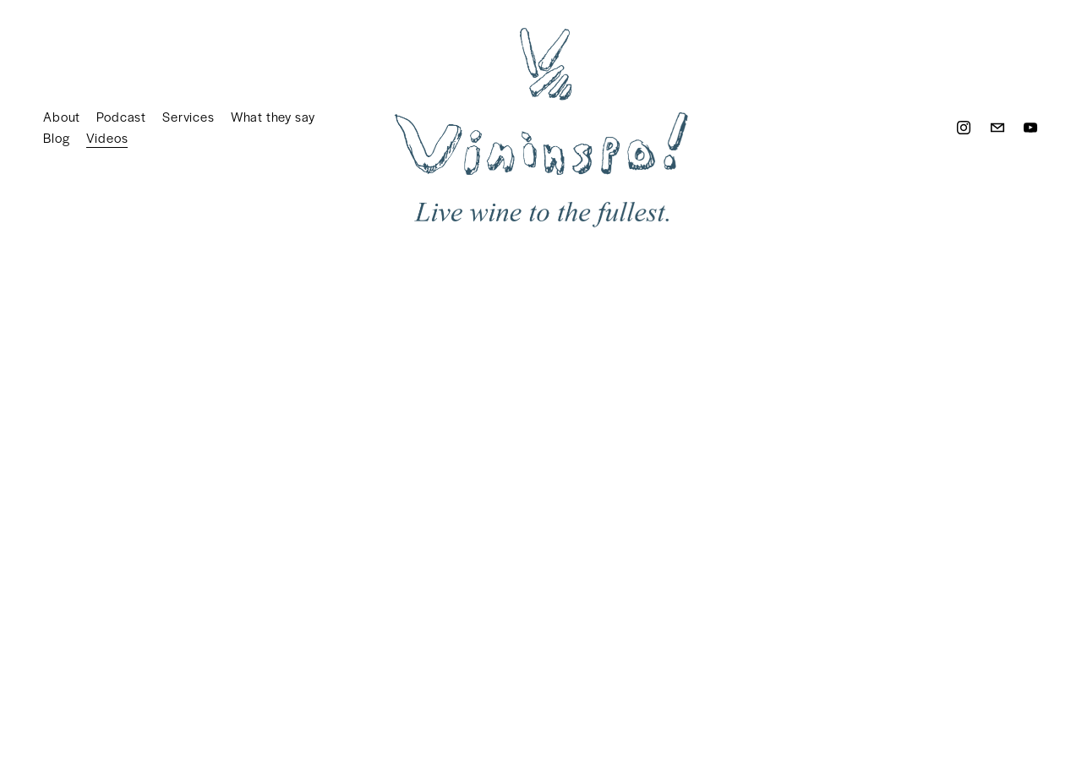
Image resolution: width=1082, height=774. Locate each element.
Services (188, 116)
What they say (273, 116)
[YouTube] (1030, 127)
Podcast (121, 116)
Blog (56, 137)
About (61, 116)
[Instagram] (963, 127)
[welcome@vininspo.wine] (997, 127)
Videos (107, 137)
